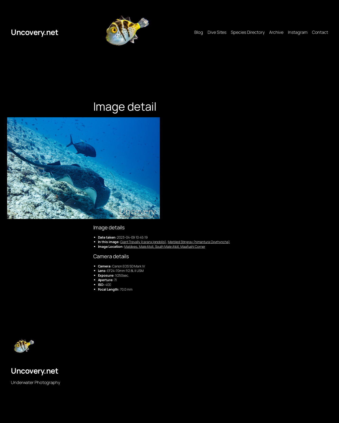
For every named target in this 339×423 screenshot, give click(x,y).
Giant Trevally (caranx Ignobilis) (143, 242)
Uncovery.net (34, 32)
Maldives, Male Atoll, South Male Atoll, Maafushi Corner (164, 246)
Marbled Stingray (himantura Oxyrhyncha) (199, 242)
